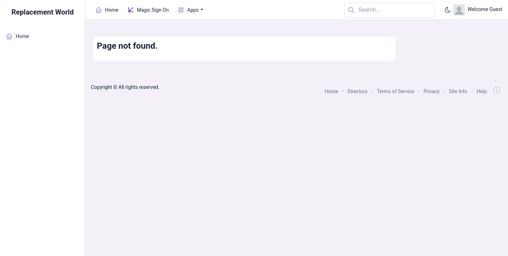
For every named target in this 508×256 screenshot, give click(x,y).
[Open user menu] (477, 10)
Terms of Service (395, 91)
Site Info (458, 91)
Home (331, 91)
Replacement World (42, 12)
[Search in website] (389, 10)
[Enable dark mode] (447, 9)
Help (482, 91)
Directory (358, 91)
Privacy (432, 91)
